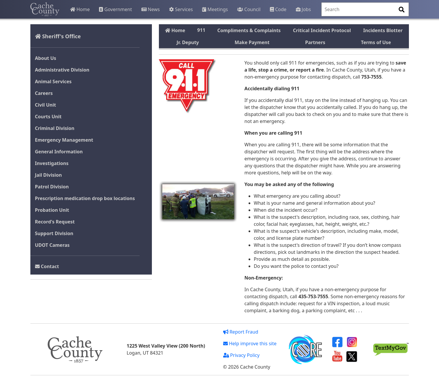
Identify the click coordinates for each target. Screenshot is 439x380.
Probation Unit (52, 210)
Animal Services (53, 81)
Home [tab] (175, 30)
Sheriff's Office (58, 36)
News (150, 9)
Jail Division (48, 175)
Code (278, 9)
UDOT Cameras (52, 245)
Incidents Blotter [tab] (383, 30)
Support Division (54, 233)
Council (249, 9)
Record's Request (55, 221)
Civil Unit (45, 105)
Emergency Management (64, 140)
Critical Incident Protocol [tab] (322, 30)
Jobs (303, 9)
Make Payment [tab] (252, 42)
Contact (47, 266)
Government (115, 9)
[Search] (365, 9)
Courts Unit (48, 116)
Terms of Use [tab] (376, 42)
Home (80, 9)
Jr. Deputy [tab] (188, 42)
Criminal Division (54, 128)
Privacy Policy (241, 355)
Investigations (52, 163)
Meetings (215, 9)
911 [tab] (201, 30)
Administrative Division (62, 70)
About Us (45, 58)
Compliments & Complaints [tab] (249, 30)
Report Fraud (240, 332)
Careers (44, 93)
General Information (59, 151)
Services (181, 9)
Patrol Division (52, 186)
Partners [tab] (315, 42)
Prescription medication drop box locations (85, 198)
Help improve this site (250, 343)
